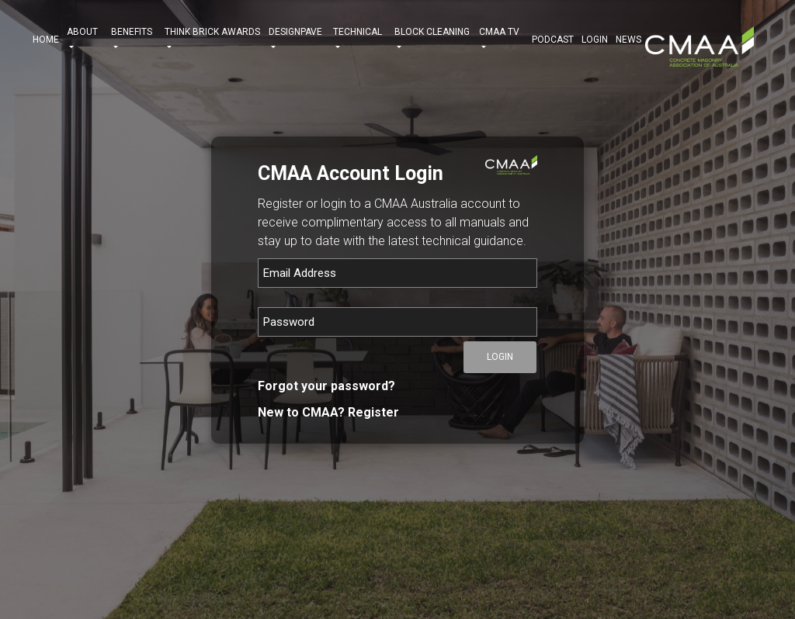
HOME (46, 39)
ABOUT (85, 39)
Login (594, 39)
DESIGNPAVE (297, 39)
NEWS (628, 39)
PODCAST (553, 39)
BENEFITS (134, 39)
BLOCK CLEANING (433, 39)
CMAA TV (501, 39)
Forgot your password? (326, 386)
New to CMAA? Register (328, 412)
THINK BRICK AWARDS (212, 39)
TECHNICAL (359, 39)
